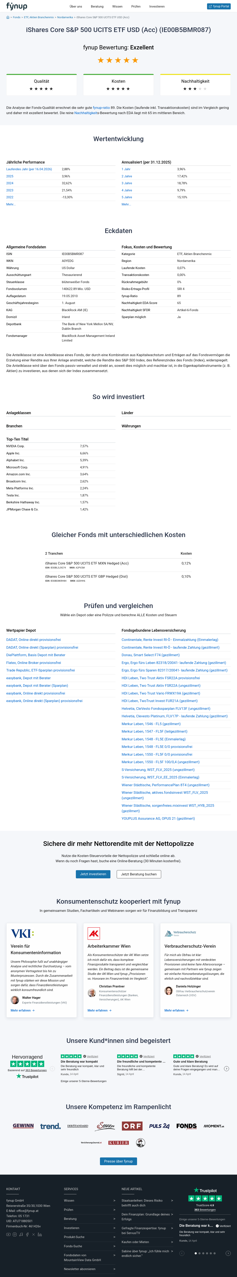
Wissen (117, 6)
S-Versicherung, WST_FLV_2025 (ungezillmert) (158, 770)
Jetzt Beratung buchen (139, 874)
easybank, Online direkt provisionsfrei (35, 693)
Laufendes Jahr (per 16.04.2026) (29, 169)
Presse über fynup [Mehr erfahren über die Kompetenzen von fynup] (118, 1161)
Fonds (17, 17)
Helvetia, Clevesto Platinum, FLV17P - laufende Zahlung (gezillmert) (175, 716)
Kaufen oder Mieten (135, 1242)
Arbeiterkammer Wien (109, 946)
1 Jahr (126, 169)
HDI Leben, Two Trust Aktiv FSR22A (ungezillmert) (161, 685)
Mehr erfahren (21, 1010)
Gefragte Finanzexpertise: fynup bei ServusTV (144, 1230)
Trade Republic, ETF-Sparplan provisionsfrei (40, 670)
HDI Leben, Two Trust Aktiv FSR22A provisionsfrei (161, 678)
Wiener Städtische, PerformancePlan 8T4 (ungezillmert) (166, 785)
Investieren (157, 6)
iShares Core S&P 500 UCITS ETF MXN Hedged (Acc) (87, 563)
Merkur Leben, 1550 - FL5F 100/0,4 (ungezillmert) (161, 762)
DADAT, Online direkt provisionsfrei (33, 640)
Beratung (97, 6)
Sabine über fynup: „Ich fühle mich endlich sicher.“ (145, 1253)
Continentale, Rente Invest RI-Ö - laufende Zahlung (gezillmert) (171, 647)
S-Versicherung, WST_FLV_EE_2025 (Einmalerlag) (160, 777)
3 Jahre (127, 183)
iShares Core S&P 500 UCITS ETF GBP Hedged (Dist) (86, 576)
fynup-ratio (101, 108)
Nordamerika (65, 17)
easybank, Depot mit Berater (28, 678)
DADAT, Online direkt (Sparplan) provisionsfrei (42, 647)
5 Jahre (127, 197)
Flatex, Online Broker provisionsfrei (33, 663)
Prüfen (136, 6)
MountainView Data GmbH (82, 1260)
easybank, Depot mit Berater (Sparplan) (37, 685)
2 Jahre (127, 176)
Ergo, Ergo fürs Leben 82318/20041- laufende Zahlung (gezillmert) (174, 663)
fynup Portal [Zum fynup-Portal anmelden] (219, 6)
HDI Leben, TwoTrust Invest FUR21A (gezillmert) (160, 701)
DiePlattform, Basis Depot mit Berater (35, 655)
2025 (9, 176)
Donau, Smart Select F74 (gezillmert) (151, 655)
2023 (9, 190)
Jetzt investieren (93, 874)
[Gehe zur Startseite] (16, 6)
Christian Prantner (112, 986)
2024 (9, 183)
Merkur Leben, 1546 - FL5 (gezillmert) (151, 724)
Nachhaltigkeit (85, 113)
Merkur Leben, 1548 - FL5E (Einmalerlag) (154, 739)
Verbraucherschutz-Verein (190, 946)
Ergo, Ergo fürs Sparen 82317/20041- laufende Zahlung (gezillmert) (175, 670)
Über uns (76, 6)
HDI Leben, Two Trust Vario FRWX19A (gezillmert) (161, 693)
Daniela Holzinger (188, 986)
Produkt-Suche (74, 1237)
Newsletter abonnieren (79, 1269)
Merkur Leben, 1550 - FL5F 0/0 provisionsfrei (157, 754)
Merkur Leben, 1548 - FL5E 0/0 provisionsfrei (157, 747)
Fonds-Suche (73, 1246)
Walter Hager (31, 998)
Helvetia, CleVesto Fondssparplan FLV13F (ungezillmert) (166, 708)
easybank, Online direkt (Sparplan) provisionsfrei (44, 701)
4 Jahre (127, 190)
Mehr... (11, 204)
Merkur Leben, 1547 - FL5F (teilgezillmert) (155, 731)
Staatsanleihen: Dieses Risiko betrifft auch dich (142, 1203)
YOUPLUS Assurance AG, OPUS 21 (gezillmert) (158, 818)
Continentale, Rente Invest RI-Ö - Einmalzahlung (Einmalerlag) (170, 640)
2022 (9, 197)
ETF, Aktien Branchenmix (39, 17)
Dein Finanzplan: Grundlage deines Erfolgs (146, 1217)
